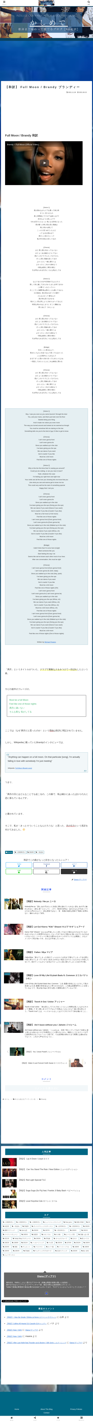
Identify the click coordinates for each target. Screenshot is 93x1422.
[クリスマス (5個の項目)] (39, 1247)
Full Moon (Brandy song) (23, 768)
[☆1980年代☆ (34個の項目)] (35, 1223)
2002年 (30, 852)
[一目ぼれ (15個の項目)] (16, 1227)
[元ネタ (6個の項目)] (74, 1239)
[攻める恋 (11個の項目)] (24, 1231)
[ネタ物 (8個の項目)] (58, 1235)
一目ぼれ (39, 852)
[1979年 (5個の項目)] (68, 1243)
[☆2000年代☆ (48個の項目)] (21, 1223)
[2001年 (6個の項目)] (24, 1243)
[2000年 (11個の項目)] (36, 1231)
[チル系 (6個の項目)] (50, 1243)
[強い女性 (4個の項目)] (85, 1251)
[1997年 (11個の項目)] (47, 1231)
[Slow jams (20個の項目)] (67, 1223)
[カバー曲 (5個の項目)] (50, 1247)
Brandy (9, 852)
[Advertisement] (46, 60)
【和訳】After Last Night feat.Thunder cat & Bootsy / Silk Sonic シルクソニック (36, 1343)
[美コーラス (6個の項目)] (85, 1239)
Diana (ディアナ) (46, 1277)
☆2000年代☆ (20, 852)
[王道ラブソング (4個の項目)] (62, 1251)
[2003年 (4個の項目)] (75, 1251)
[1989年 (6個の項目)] (15, 1243)
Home (17, 1410)
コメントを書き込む (46, 1088)
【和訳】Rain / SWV (14, 1330)
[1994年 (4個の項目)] (7, 1251)
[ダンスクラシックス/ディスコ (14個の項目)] (42, 1227)
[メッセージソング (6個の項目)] (37, 1243)
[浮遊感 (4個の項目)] (27, 1251)
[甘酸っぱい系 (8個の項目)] (84, 1235)
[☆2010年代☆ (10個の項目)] (61, 1231)
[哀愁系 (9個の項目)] (35, 1235)
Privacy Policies (76, 1410)
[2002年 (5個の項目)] (77, 1243)
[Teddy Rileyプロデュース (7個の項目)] (22, 1239)
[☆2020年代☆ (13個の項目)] (75, 1227)
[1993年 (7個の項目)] (38, 1239)
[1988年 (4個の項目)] (76, 1247)
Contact (46, 1413)
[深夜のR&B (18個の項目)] (79, 1223)
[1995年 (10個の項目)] (25, 1235)
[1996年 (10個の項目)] (74, 1231)
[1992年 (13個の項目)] (86, 1227)
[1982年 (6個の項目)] (6, 1243)
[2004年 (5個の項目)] (6, 1247)
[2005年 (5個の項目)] (59, 1243)
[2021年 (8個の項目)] (6, 1239)
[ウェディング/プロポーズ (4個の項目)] (43, 1251)
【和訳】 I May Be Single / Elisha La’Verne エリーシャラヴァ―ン (31, 1318)
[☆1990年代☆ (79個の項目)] (8, 1223)
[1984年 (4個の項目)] (17, 1251)
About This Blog (47, 1410)
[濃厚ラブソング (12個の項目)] (10, 1231)
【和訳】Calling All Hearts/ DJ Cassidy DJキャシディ (26, 1324)
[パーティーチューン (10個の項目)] (11, 1235)
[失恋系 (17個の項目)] (6, 1227)
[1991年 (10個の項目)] (85, 1231)
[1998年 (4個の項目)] (86, 1247)
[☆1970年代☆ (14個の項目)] (61, 1227)
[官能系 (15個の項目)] (25, 1227)
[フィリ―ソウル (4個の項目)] (63, 1247)
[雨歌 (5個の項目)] (15, 1247)
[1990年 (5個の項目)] (86, 1243)
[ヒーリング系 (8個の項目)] (70, 1235)
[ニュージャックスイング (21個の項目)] (52, 1223)
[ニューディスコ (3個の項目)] (46, 1256)
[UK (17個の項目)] (88, 1223)
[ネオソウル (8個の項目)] (47, 1235)
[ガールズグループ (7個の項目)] (61, 1239)
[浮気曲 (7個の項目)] (47, 1239)
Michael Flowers (50, 642)
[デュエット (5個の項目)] (26, 1247)
